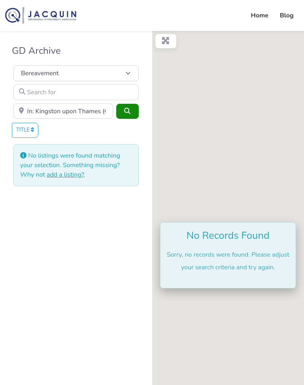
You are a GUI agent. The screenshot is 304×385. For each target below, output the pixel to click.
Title (25, 129)
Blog (287, 15)
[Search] (127, 111)
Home (259, 15)
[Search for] (76, 92)
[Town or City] (63, 111)
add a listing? (65, 174)
